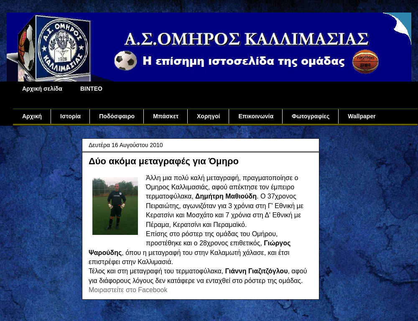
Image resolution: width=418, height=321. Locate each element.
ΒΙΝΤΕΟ (91, 88)
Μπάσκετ (165, 116)
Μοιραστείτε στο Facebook (128, 289)
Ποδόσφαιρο (117, 116)
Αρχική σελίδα (42, 88)
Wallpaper (361, 116)
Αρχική (32, 116)
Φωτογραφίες (310, 116)
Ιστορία (70, 116)
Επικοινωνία (255, 116)
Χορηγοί (208, 116)
